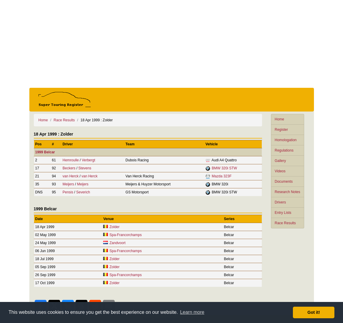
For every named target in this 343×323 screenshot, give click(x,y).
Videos (280, 171)
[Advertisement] (171, 43)
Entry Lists (283, 213)
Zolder (114, 227)
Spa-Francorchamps (125, 235)
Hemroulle (71, 160)
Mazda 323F (222, 176)
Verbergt (88, 160)
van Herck (71, 176)
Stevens (84, 168)
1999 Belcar (45, 152)
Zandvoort (117, 243)
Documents (284, 181)
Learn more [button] (192, 312)
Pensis (68, 192)
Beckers (69, 168)
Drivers (280, 202)
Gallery (280, 161)
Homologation (286, 140)
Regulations (284, 150)
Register (281, 130)
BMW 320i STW (224, 168)
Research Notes (287, 192)
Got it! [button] (313, 312)
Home (279, 119)
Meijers (68, 184)
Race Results (285, 223)
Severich (83, 192)
